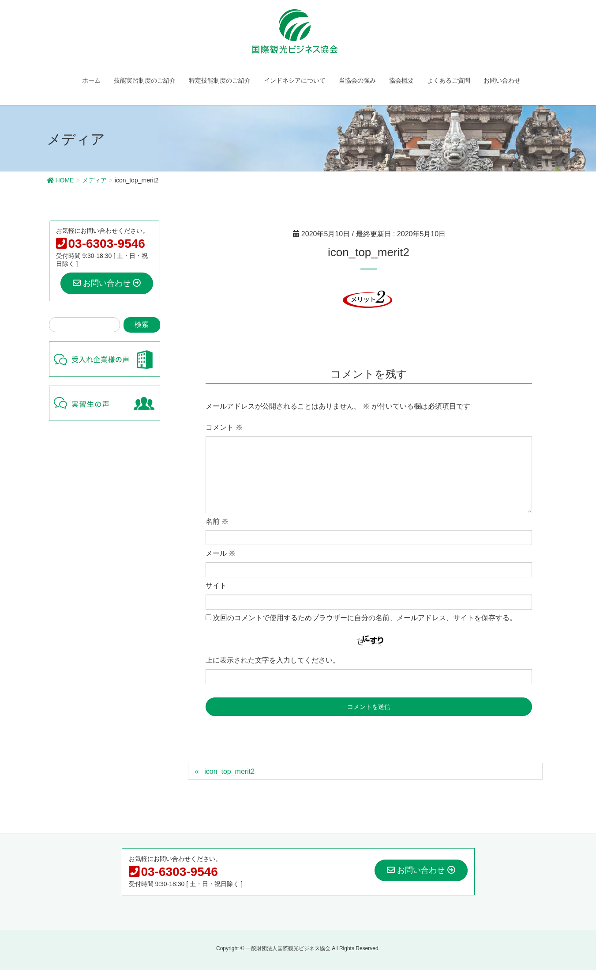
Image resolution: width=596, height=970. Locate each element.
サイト (216, 585)
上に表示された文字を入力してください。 (273, 660)
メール (221, 553)
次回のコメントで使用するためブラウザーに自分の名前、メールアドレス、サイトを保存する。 (365, 617)
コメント (224, 427)
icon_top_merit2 (229, 771)
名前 (217, 521)
